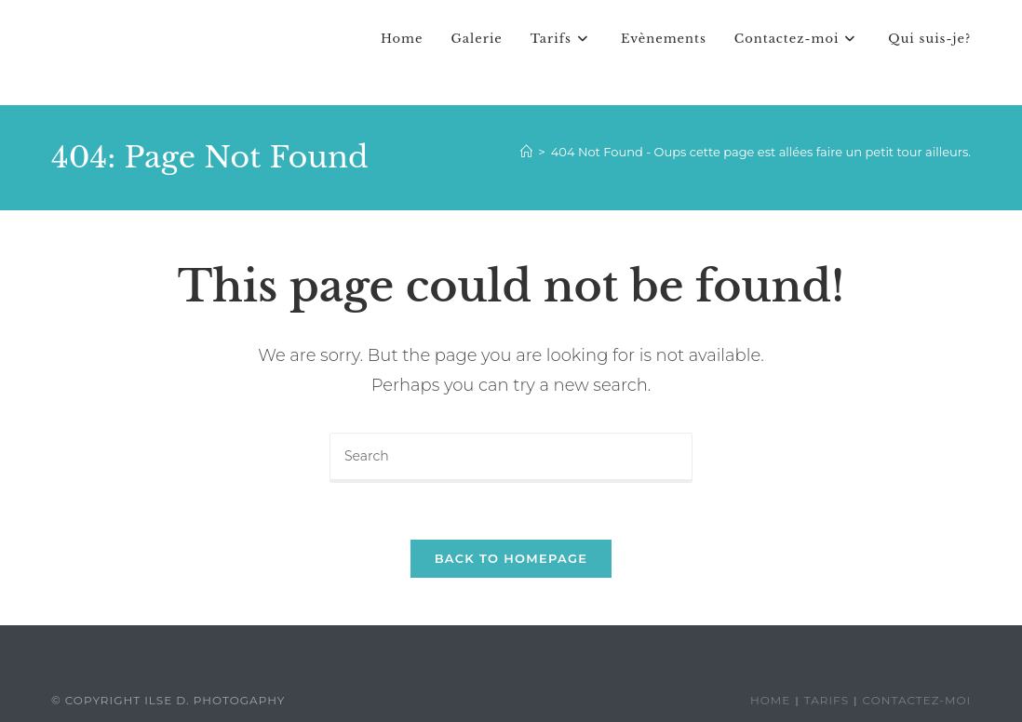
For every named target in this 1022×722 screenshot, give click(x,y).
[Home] (526, 151)
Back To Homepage (511, 558)
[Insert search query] (511, 458)
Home (770, 700)
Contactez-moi (917, 700)
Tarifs (826, 700)
